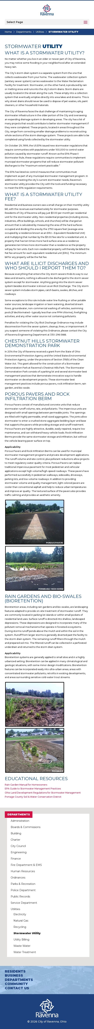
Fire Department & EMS (26, 865)
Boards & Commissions (25, 827)
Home (8, 31)
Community (16, 984)
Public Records (20, 896)
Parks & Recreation (23, 884)
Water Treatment (24, 952)
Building (16, 833)
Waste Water (21, 946)
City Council (18, 846)
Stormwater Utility (27, 933)
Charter (15, 839)
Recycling (19, 927)
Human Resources (23, 871)
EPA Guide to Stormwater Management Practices (33, 788)
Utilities (40, 31)
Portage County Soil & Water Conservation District (33, 796)
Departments (23, 31)
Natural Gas (20, 920)
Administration (20, 820)
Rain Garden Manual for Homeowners (26, 784)
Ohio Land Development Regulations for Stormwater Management (43, 792)
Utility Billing (21, 939)
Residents (15, 971)
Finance (16, 858)
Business (14, 976)
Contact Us (17, 988)
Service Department (24, 902)
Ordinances (18, 877)
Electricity (19, 914)
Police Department (23, 890)
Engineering (19, 852)
